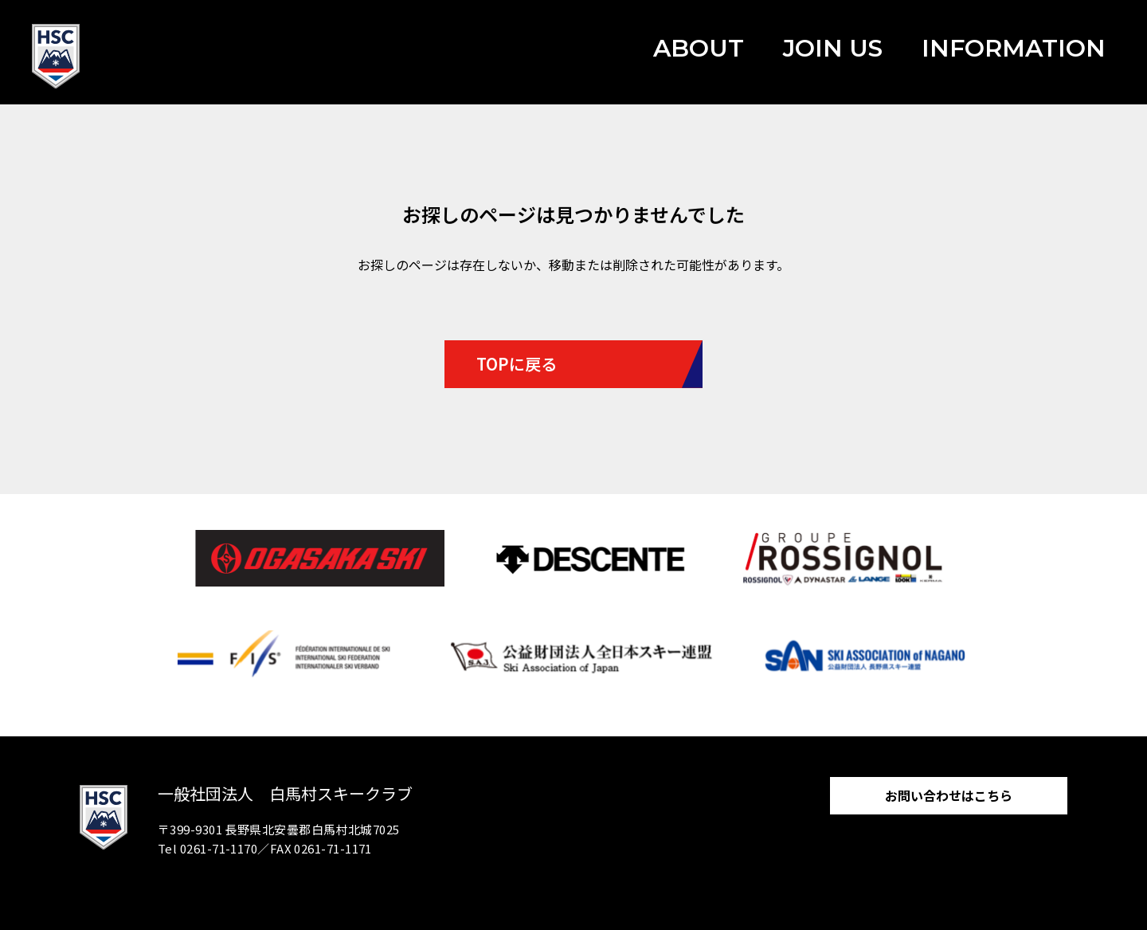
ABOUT (698, 48)
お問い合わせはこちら (948, 795)
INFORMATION (1014, 48)
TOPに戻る (516, 363)
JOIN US (833, 48)
